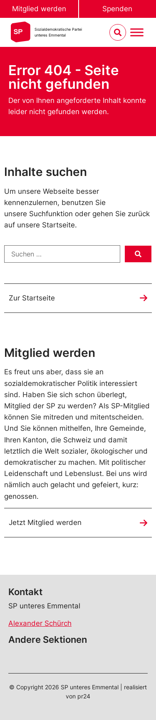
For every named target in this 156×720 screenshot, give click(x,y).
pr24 (83, 696)
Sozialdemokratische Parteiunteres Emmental (58, 32)
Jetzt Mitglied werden (45, 522)
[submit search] (138, 254)
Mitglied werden (39, 9)
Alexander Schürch (40, 623)
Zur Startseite (32, 298)
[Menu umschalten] (137, 33)
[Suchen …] (62, 254)
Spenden (117, 9)
